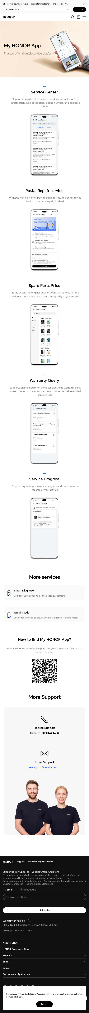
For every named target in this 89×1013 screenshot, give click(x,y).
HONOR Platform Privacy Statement (34, 884)
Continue (79, 9)
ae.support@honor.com (42, 767)
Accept (44, 1004)
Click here (18, 997)
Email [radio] (8, 889)
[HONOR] (10, 862)
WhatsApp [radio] (28, 889)
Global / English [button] (12, 9)
